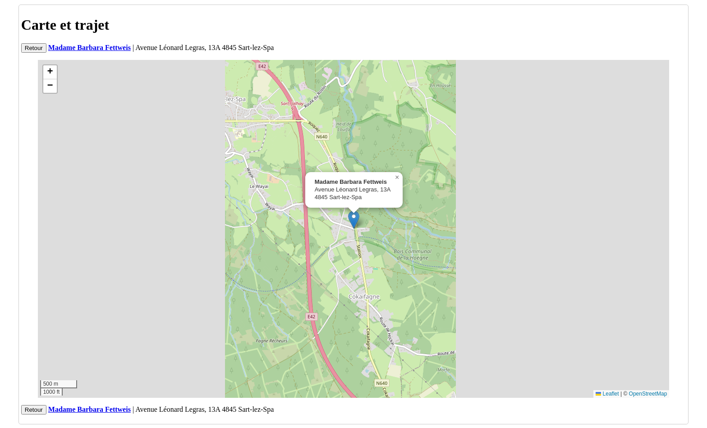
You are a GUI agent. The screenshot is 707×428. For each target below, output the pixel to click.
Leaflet (607, 394)
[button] (353, 219)
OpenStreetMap (648, 394)
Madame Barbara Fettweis (89, 47)
